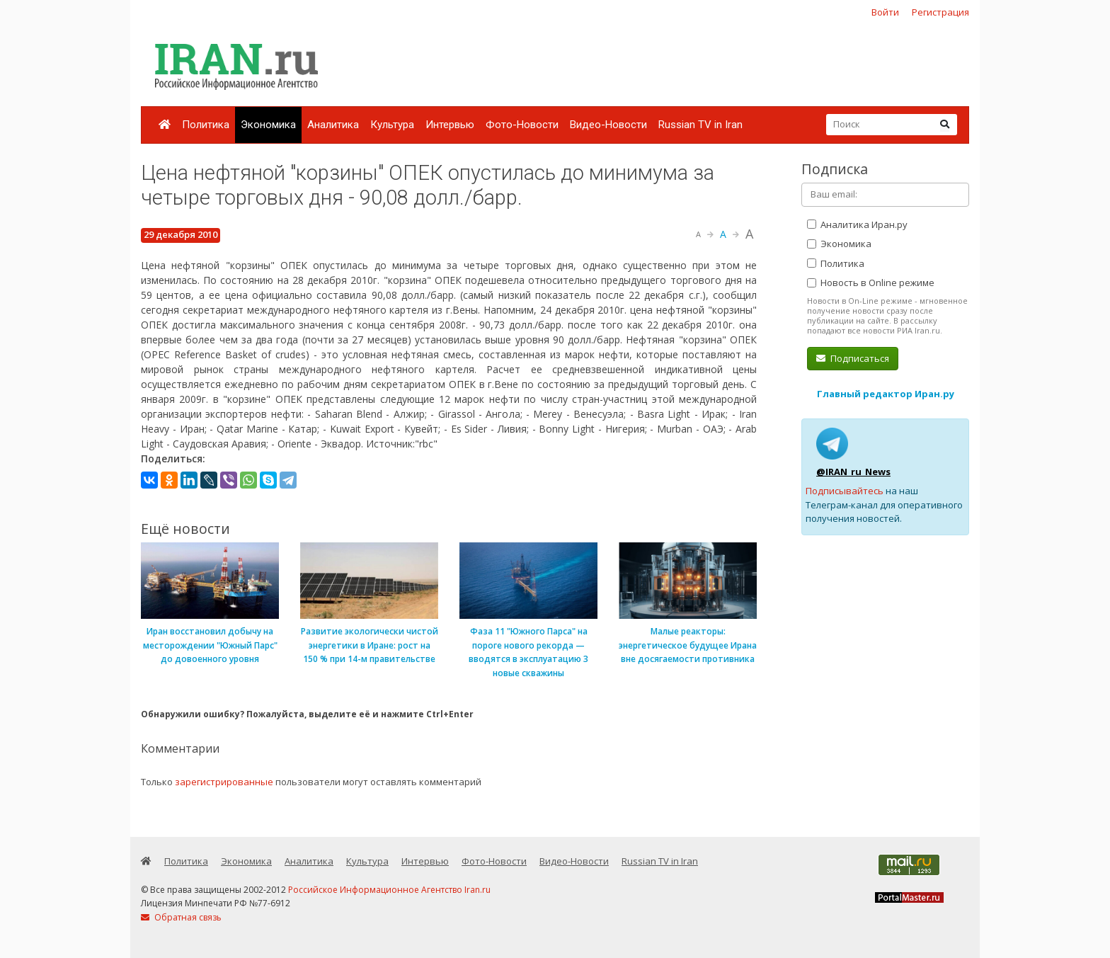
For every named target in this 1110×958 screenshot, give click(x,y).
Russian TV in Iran (700, 124)
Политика (205, 124)
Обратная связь (181, 917)
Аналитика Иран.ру (857, 224)
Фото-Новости (522, 124)
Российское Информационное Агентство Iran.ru (389, 890)
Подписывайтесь (844, 490)
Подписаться (852, 358)
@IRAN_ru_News (853, 471)
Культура (392, 124)
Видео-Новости (608, 124)
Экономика (268, 124)
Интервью (449, 124)
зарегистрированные (224, 781)
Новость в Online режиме (870, 282)
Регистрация (940, 12)
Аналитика (333, 124)
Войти (885, 12)
